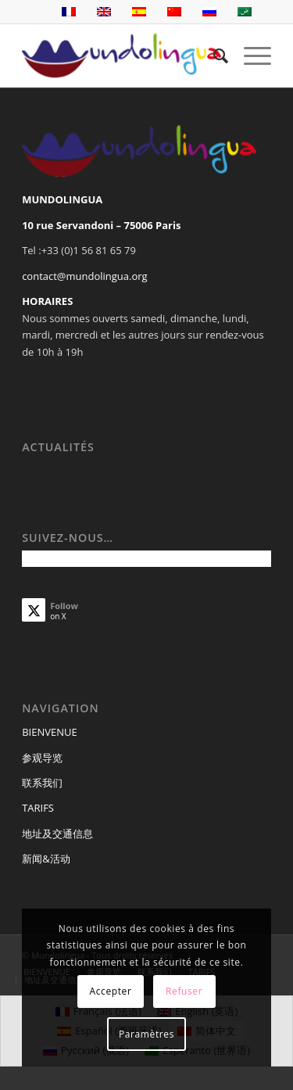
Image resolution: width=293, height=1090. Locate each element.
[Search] (213, 55)
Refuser (184, 991)
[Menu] (249, 55)
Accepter (111, 991)
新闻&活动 (46, 859)
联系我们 (42, 783)
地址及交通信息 (57, 833)
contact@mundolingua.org (85, 276)
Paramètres (146, 1034)
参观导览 (42, 758)
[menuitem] (213, 55)
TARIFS (38, 808)
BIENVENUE (49, 732)
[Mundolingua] (121, 55)
